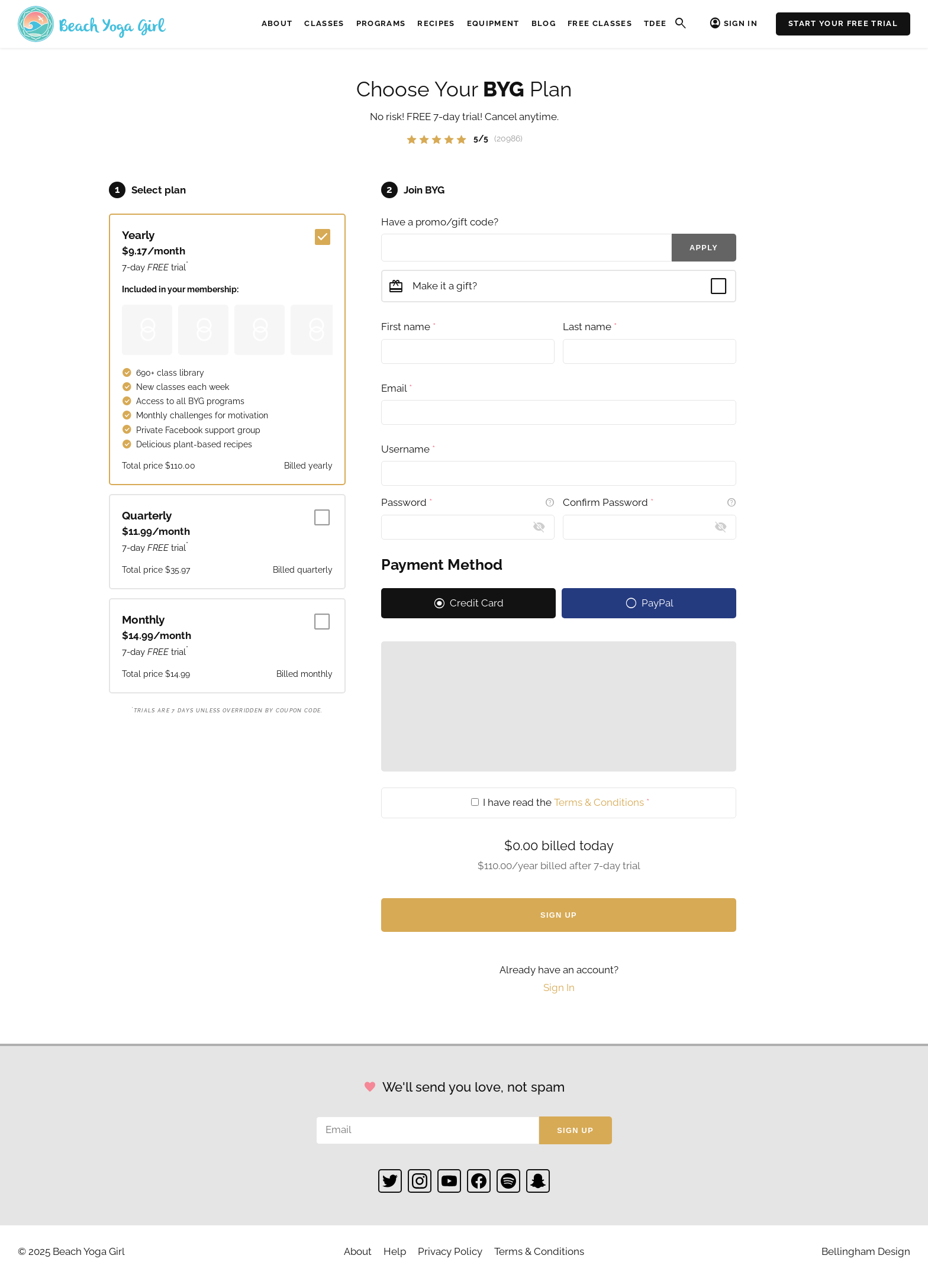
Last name (590, 327)
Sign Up (558, 915)
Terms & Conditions (599, 802)
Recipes (436, 23)
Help (395, 1251)
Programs (381, 23)
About (277, 23)
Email (396, 388)
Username (408, 449)
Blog (543, 23)
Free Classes (600, 23)
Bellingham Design (865, 1251)
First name (408, 327)
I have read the (560, 802)
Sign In (741, 23)
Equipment (493, 23)
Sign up (575, 1130)
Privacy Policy (450, 1251)
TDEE (655, 23)
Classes (324, 23)
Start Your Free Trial (843, 23)
